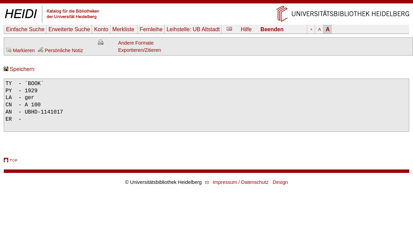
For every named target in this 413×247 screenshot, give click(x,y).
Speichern (19, 69)
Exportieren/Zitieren (139, 50)
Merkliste (123, 29)
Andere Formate (136, 43)
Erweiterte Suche (69, 29)
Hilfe (246, 29)
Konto (101, 29)
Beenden (272, 29)
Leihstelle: (193, 29)
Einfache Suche (25, 29)
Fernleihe (151, 29)
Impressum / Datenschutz (241, 182)
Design (280, 182)
